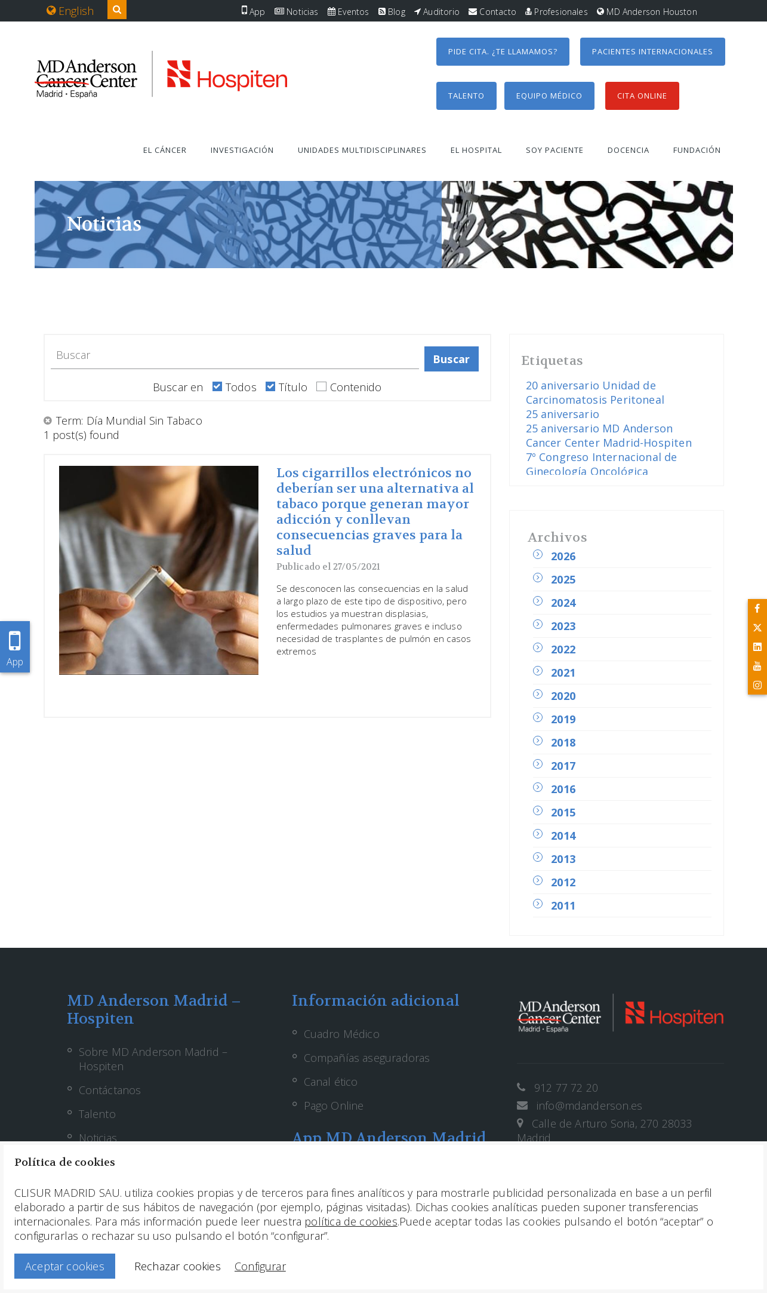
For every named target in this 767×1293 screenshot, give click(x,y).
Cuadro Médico (342, 1034)
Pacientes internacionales (652, 51)
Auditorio (437, 11)
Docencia (628, 150)
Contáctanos (110, 1090)
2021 (563, 672)
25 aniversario (563, 414)
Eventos (348, 11)
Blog (391, 11)
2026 (563, 556)
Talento (466, 95)
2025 (563, 579)
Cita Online (642, 95)
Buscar (451, 359)
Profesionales (556, 11)
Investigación (242, 150)
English (70, 11)
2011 (563, 905)
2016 (563, 789)
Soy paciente (555, 150)
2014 (563, 835)
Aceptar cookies (64, 1266)
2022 (563, 649)
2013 (563, 859)
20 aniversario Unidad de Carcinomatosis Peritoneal (595, 392)
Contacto (492, 11)
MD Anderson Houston (647, 11)
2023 (563, 626)
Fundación (697, 150)
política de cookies (350, 1221)
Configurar (260, 1266)
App (254, 11)
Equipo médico (549, 95)
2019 (563, 719)
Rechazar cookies (177, 1266)
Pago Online (334, 1105)
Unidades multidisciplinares (362, 150)
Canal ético (331, 1081)
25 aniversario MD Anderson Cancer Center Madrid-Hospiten (609, 435)
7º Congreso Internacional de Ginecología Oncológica (601, 464)
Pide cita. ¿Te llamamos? (502, 51)
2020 (563, 696)
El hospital (476, 150)
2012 (563, 882)
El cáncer (165, 150)
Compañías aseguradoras (367, 1058)
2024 (563, 602)
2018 (563, 742)
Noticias (297, 11)
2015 (563, 812)
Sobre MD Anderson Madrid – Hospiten (153, 1059)
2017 (563, 765)
